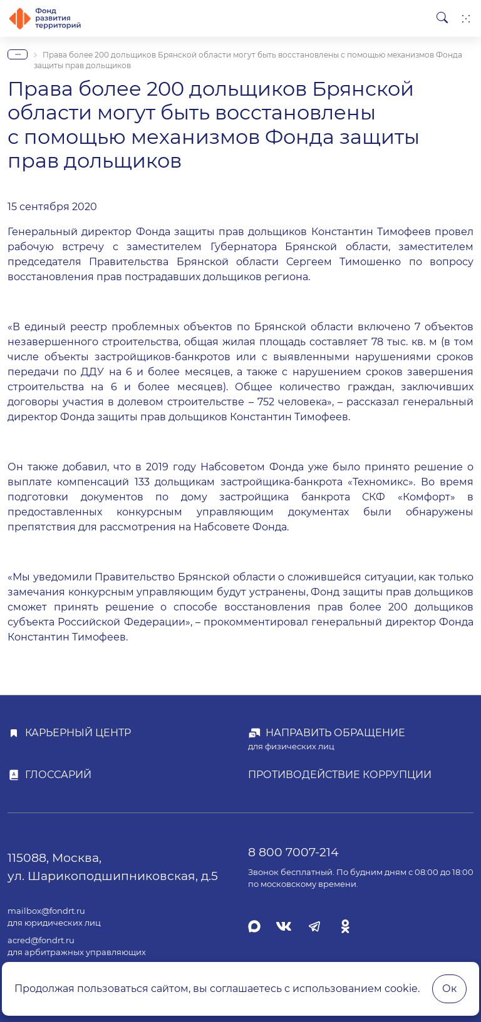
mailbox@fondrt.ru (46, 911)
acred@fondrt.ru (41, 940)
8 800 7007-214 (293, 851)
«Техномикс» (380, 482)
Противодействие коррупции (340, 775)
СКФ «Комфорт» (408, 497)
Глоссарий (58, 775)
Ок (449, 988)
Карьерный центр (78, 733)
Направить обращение (335, 733)
